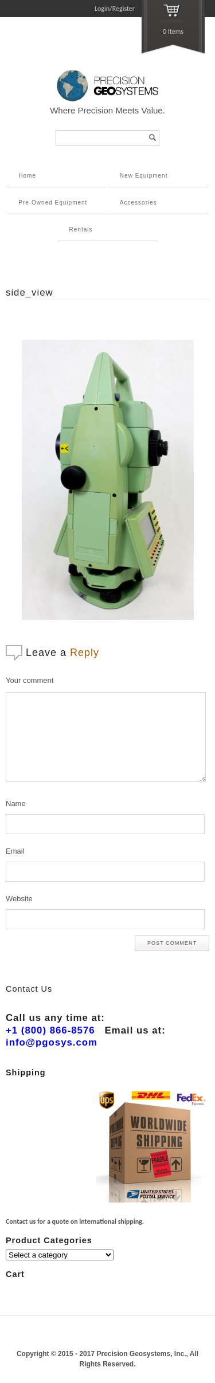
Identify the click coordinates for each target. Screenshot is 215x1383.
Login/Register (115, 9)
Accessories (138, 202)
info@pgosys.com (51, 1042)
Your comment (29, 680)
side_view (29, 292)
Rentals (81, 229)
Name (16, 803)
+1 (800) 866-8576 (50, 1030)
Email (15, 851)
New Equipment (144, 175)
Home (27, 175)
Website (19, 898)
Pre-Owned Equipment (52, 202)
